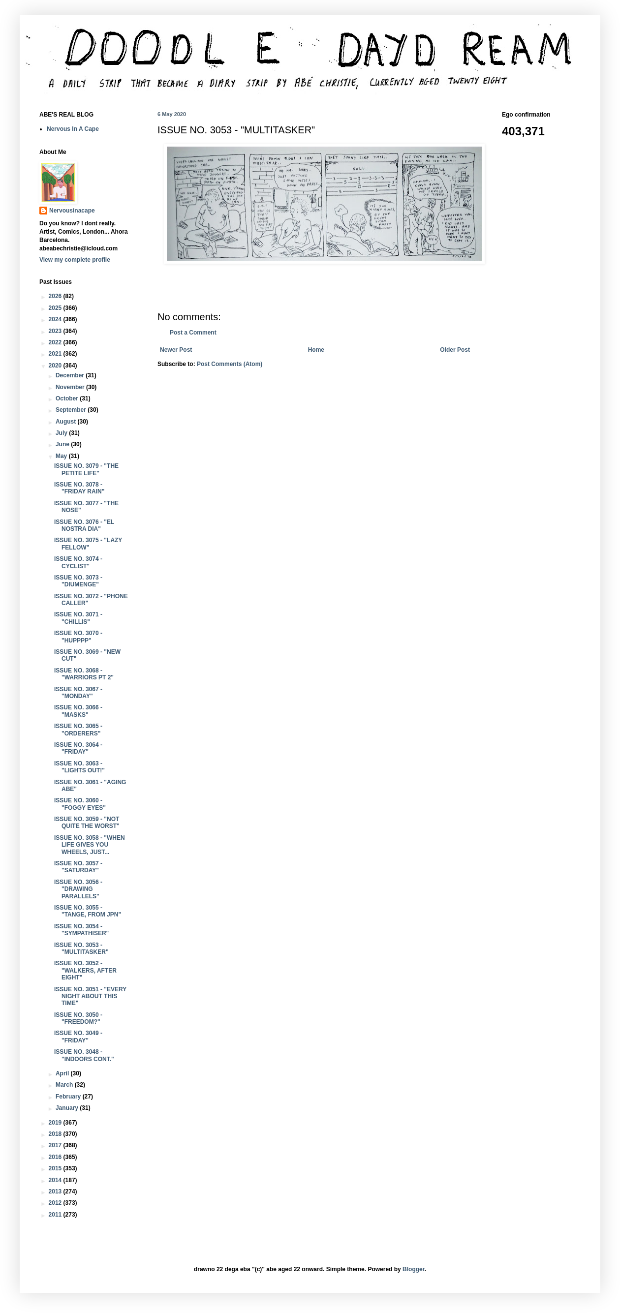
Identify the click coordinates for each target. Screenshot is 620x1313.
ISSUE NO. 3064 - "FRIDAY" (78, 748)
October (68, 398)
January (68, 1107)
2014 (56, 1180)
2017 (56, 1145)
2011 (56, 1214)
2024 (56, 319)
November (71, 387)
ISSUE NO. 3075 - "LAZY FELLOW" (88, 543)
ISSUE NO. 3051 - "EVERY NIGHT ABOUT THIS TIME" (90, 996)
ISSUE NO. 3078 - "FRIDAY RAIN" (79, 488)
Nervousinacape (72, 210)
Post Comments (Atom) (229, 364)
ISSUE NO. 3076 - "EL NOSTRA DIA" (84, 525)
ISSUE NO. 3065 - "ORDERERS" (78, 729)
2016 (56, 1157)
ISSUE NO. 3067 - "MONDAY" (78, 693)
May (62, 456)
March (65, 1084)
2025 (56, 308)
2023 (56, 331)
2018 (56, 1133)
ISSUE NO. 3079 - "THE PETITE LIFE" (86, 469)
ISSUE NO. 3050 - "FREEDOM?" (78, 1018)
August (67, 421)
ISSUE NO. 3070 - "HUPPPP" (78, 636)
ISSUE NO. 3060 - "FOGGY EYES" (80, 804)
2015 (56, 1168)
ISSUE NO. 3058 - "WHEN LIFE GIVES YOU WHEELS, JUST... (89, 844)
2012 (56, 1202)
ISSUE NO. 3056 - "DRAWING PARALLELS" (78, 889)
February (69, 1096)
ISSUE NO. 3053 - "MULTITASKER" (81, 948)
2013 (56, 1191)
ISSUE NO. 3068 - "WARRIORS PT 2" (84, 674)
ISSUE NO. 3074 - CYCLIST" (78, 562)
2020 (56, 365)
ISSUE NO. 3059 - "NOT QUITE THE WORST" (87, 822)
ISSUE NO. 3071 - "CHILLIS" (78, 618)
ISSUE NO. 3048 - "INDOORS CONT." (84, 1055)
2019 (56, 1122)
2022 (56, 342)
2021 (56, 353)
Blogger (414, 1269)
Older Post (455, 349)
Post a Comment (193, 332)
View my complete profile (74, 259)
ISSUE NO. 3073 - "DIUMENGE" (78, 581)
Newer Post (176, 349)
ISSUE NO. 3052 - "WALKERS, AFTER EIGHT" (85, 970)
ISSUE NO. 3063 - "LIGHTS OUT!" (79, 767)
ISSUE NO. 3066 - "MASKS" (78, 711)
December (71, 375)
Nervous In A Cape (73, 128)
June (63, 444)
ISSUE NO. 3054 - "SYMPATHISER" (81, 930)
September (72, 409)
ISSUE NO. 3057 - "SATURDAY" (78, 867)
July (62, 432)
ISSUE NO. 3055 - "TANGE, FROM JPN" (87, 911)
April (63, 1073)
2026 (56, 296)
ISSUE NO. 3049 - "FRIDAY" (78, 1036)
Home (316, 349)
